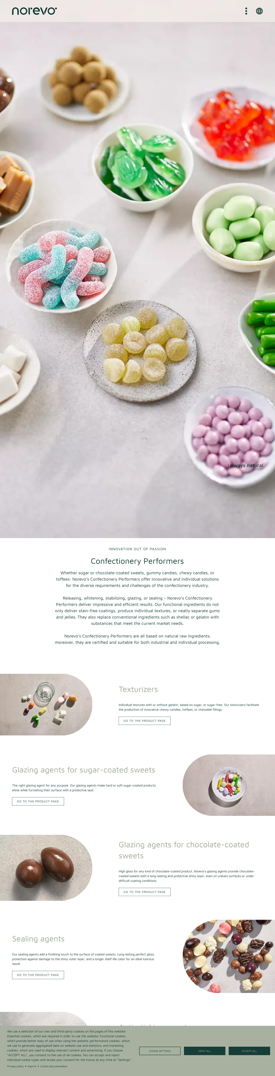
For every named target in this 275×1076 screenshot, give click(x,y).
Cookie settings (160, 1050)
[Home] (34, 11)
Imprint (32, 1066)
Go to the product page (145, 720)
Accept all (249, 1050)
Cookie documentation (54, 1066)
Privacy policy (15, 1066)
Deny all (205, 1050)
